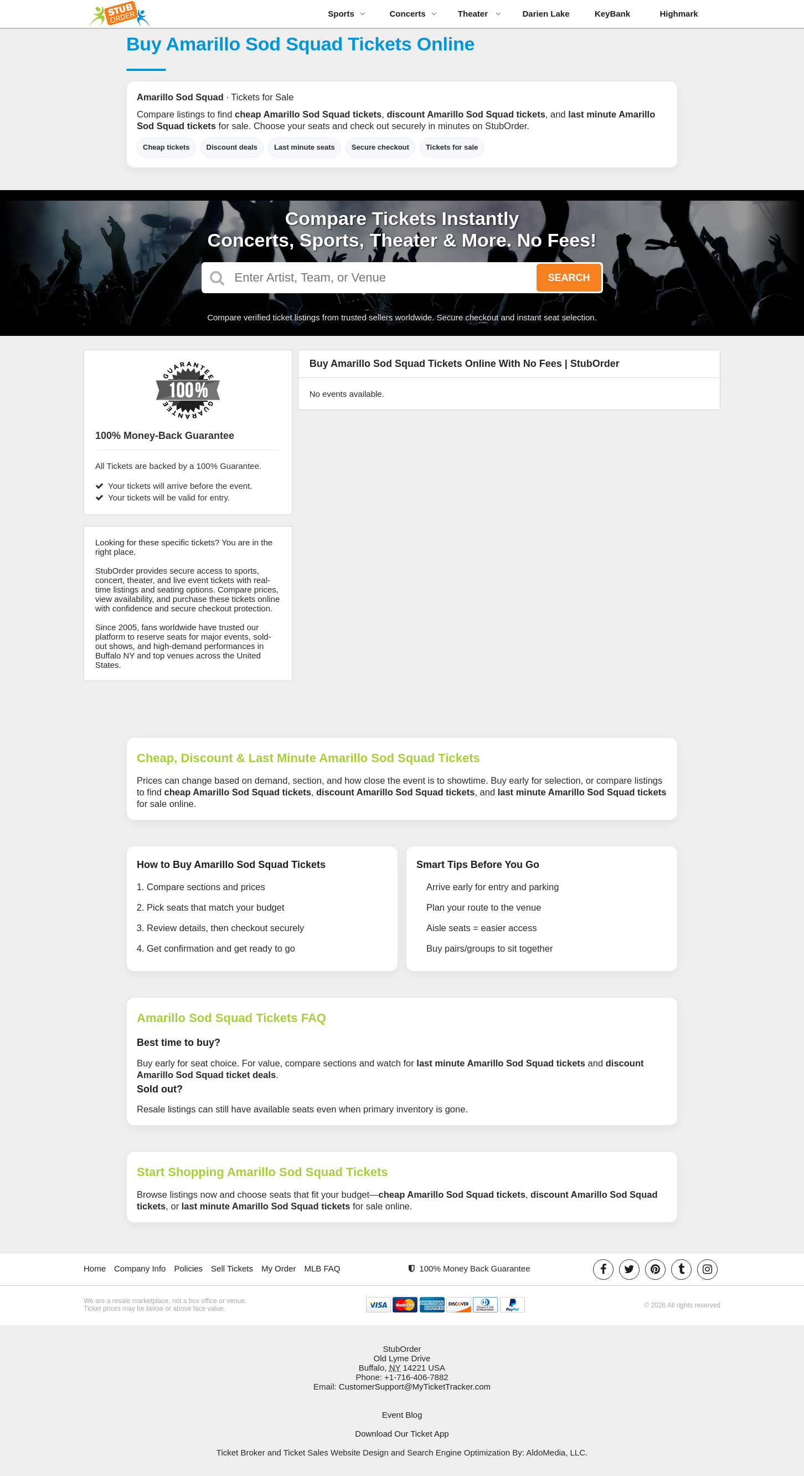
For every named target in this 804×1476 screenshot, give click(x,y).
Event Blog (402, 1414)
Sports (346, 13)
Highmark (678, 13)
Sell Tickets (232, 1268)
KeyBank (612, 13)
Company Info (140, 1268)
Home (95, 1268)
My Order (278, 1268)
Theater (479, 13)
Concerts (412, 13)
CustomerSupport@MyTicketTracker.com (415, 1386)
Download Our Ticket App (402, 1433)
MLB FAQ (322, 1268)
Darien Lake (545, 13)
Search (569, 277)
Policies (188, 1268)
